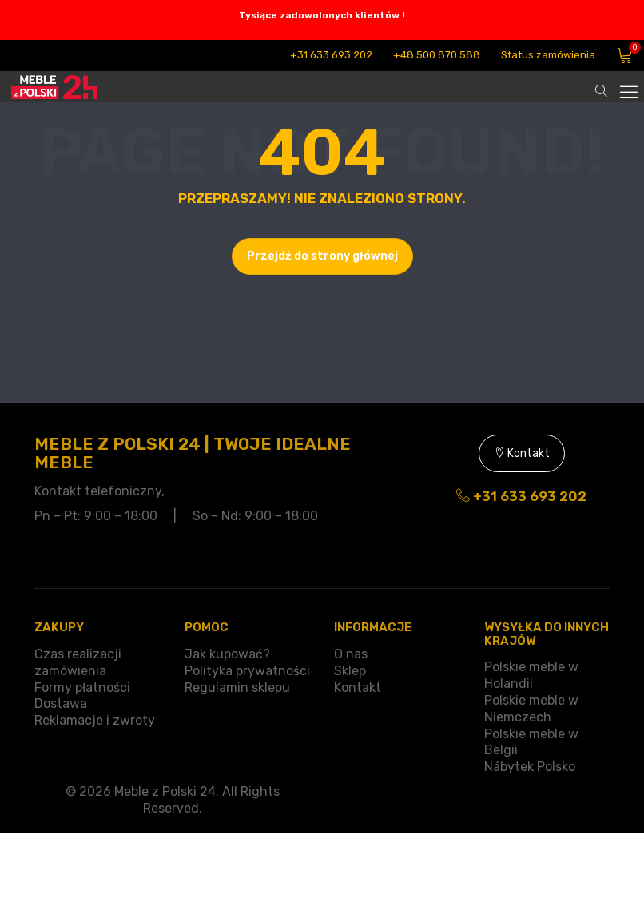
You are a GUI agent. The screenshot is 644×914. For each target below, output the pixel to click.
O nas (351, 654)
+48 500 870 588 (436, 55)
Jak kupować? (227, 654)
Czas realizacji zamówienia (77, 662)
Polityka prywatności (247, 670)
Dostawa (60, 703)
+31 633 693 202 (331, 55)
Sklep (350, 670)
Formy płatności (82, 687)
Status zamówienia (548, 55)
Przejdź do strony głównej (322, 256)
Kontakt (522, 453)
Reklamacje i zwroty (94, 720)
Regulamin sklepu (237, 687)
